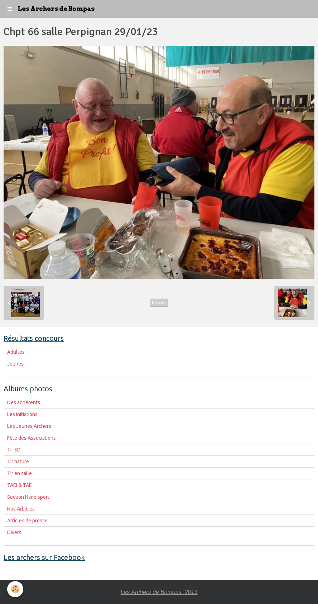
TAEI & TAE (19, 485)
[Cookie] (15, 589)
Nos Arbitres (21, 509)
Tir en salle (19, 473)
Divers (14, 532)
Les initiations (22, 414)
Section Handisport (28, 497)
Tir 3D (14, 450)
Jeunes (15, 364)
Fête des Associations (31, 438)
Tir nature (18, 461)
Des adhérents (23, 402)
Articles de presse (27, 520)
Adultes (16, 352)
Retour (159, 302)
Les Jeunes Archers (29, 426)
